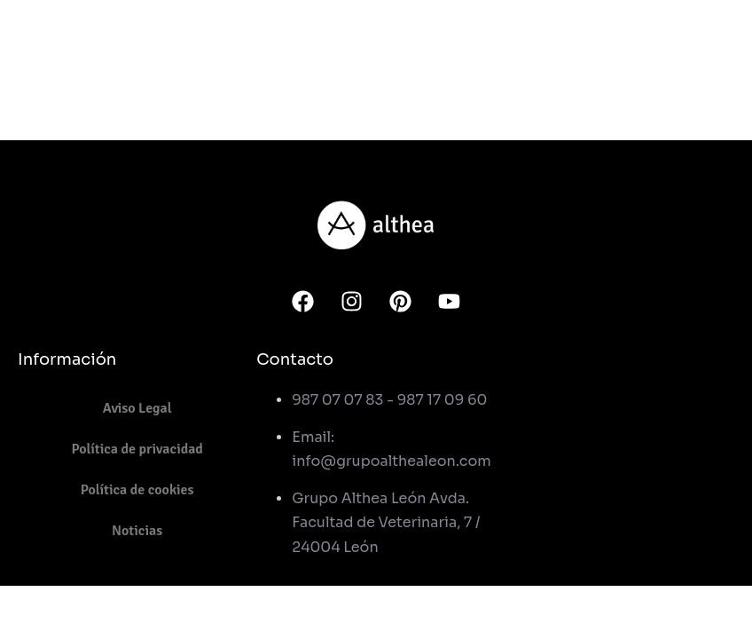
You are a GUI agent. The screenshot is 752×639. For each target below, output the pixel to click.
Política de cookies (137, 490)
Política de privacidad (137, 449)
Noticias (137, 531)
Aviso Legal (137, 408)
